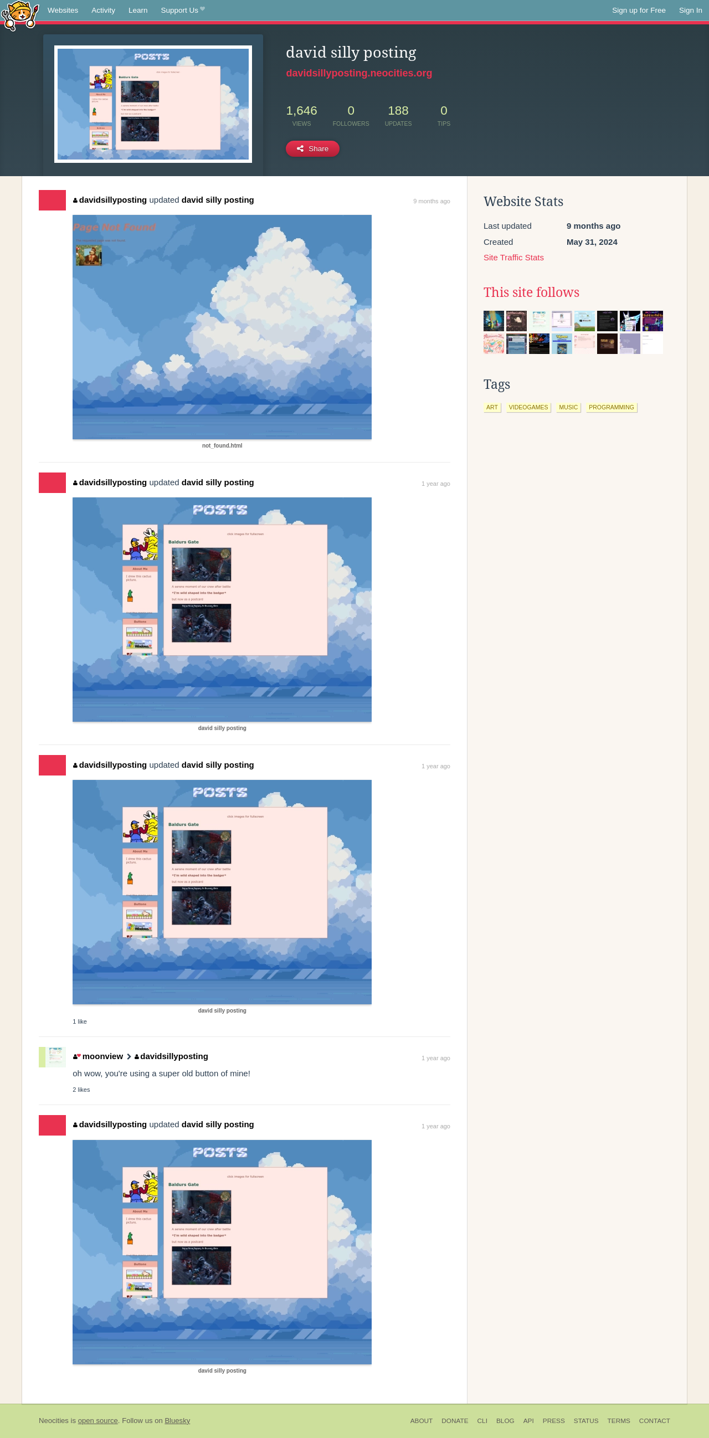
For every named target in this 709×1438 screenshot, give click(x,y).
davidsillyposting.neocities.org (359, 73)
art (492, 407)
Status (586, 1421)
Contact (654, 1421)
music (568, 407)
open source (98, 1420)
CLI (482, 1421)
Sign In (690, 10)
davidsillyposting (110, 199)
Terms (619, 1421)
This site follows (531, 292)
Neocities (54, 1420)
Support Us (183, 10)
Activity (103, 10)
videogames (528, 407)
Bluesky (177, 1420)
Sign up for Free (639, 10)
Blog (505, 1421)
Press (554, 1421)
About (421, 1421)
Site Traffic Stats (514, 257)
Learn (138, 10)
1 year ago (436, 483)
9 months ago (431, 201)
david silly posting (218, 199)
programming (611, 407)
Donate (454, 1421)
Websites (63, 10)
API (528, 1421)
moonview (98, 1056)
